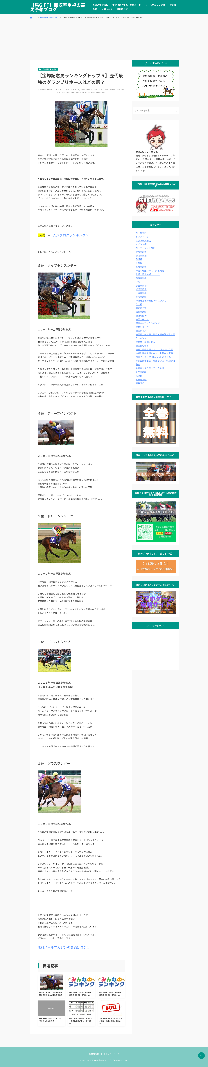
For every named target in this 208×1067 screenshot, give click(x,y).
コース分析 (141, 233)
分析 (95, 9)
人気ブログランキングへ (71, 235)
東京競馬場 (141, 296)
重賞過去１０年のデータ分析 (150, 368)
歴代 (103, 92)
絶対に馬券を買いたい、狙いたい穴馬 (154, 349)
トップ (59, 92)
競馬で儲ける (142, 319)
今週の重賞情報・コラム (148, 274)
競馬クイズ (141, 330)
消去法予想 (141, 308)
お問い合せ (106, 9)
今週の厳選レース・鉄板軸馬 (150, 270)
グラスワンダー (63, 89)
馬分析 (139, 375)
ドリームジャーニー (70, 92)
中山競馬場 (141, 255)
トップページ (142, 236)
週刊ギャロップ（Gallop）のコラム (153, 356)
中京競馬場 (141, 251)
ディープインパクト (117, 89)
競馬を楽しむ (142, 326)
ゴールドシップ (86, 89)
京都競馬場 (141, 266)
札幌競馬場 (141, 293)
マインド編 (141, 244)
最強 (99, 92)
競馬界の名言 (142, 345)
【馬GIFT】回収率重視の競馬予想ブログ (57, 7)
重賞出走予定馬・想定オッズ (126, 5)
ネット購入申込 (143, 240)
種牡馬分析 (122, 9)
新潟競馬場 (141, 289)
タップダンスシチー (101, 89)
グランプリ (75, 89)
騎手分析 (140, 383)
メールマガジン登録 (155, 5)
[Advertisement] (104, 39)
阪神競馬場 (141, 372)
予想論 (172, 5)
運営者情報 (94, 1054)
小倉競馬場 (141, 285)
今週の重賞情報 (100, 5)
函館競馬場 (141, 278)
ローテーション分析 (145, 248)
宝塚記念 (92, 92)
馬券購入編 (141, 379)
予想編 (139, 259)
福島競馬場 (141, 311)
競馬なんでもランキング (147, 323)
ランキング (83, 92)
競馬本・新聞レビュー (146, 341)
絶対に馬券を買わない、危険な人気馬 (154, 353)
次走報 (139, 304)
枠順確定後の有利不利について (151, 300)
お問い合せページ (111, 1054)
